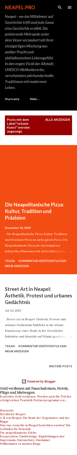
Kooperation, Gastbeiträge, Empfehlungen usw (32, 436)
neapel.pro (20, 7)
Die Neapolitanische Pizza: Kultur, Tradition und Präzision (34, 211)
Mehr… (34, 99)
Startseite (12, 99)
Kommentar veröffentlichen (42, 261)
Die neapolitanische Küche (18, 432)
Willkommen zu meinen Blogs (20, 444)
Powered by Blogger (39, 381)
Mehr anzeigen (17, 266)
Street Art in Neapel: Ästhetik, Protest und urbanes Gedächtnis (38, 295)
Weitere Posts (60, 366)
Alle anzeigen (57, 119)
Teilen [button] (10, 261)
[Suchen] (59, 7)
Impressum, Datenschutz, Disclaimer (25, 440)
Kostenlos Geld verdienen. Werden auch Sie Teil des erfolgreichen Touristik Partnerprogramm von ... (35, 398)
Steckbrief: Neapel (12, 414)
